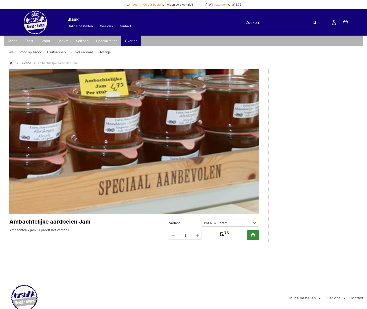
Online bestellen (80, 26)
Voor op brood (30, 52)
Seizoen (82, 41)
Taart (29, 41)
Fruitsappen (56, 52)
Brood (45, 41)
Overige (131, 41)
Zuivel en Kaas (82, 52)
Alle (12, 52)
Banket (63, 41)
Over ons (106, 26)
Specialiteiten (106, 41)
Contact (124, 26)
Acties (12, 41)
